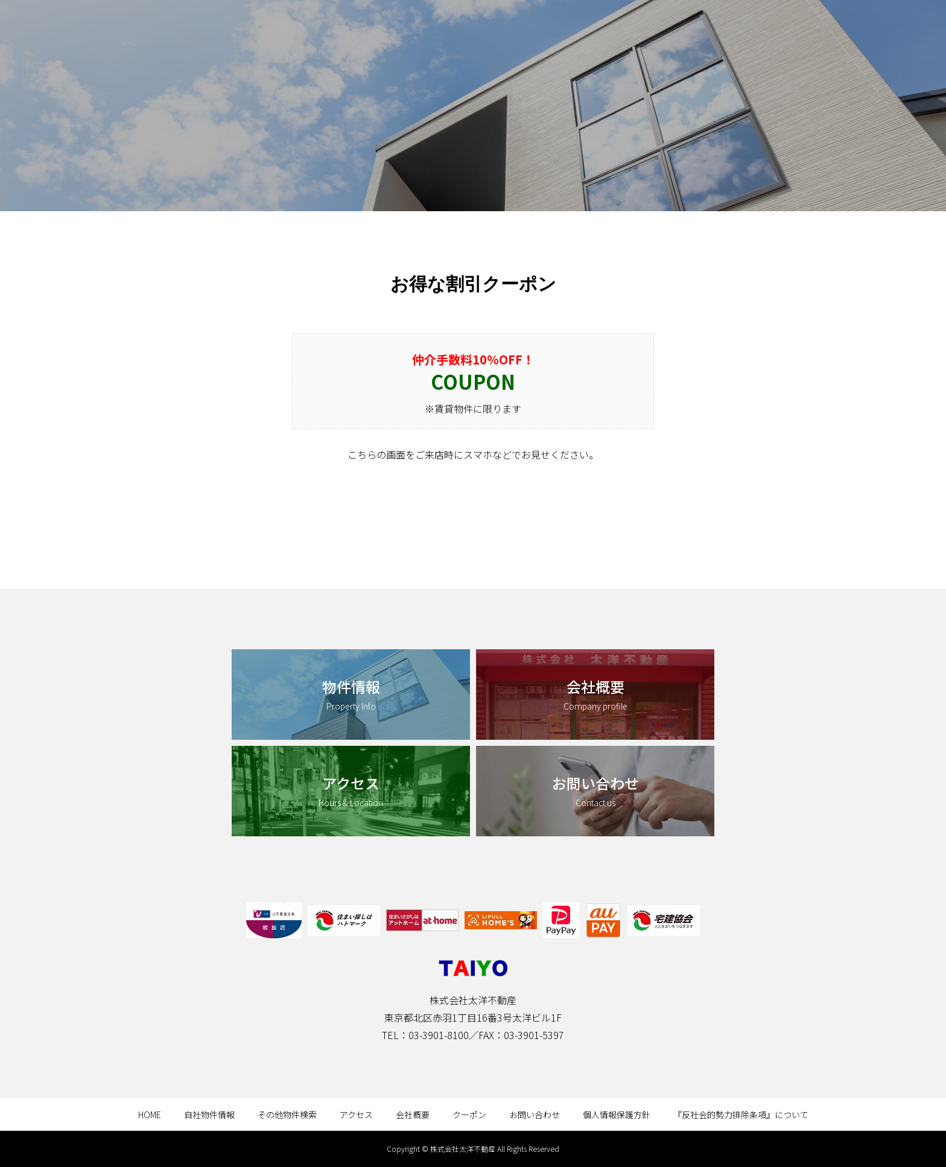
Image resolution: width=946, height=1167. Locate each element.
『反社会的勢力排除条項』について (740, 1114)
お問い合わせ (534, 1114)
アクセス (356, 1114)
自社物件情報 (209, 1114)
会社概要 (413, 1114)
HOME (149, 1114)
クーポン (469, 1114)
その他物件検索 (287, 1114)
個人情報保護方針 (616, 1114)
